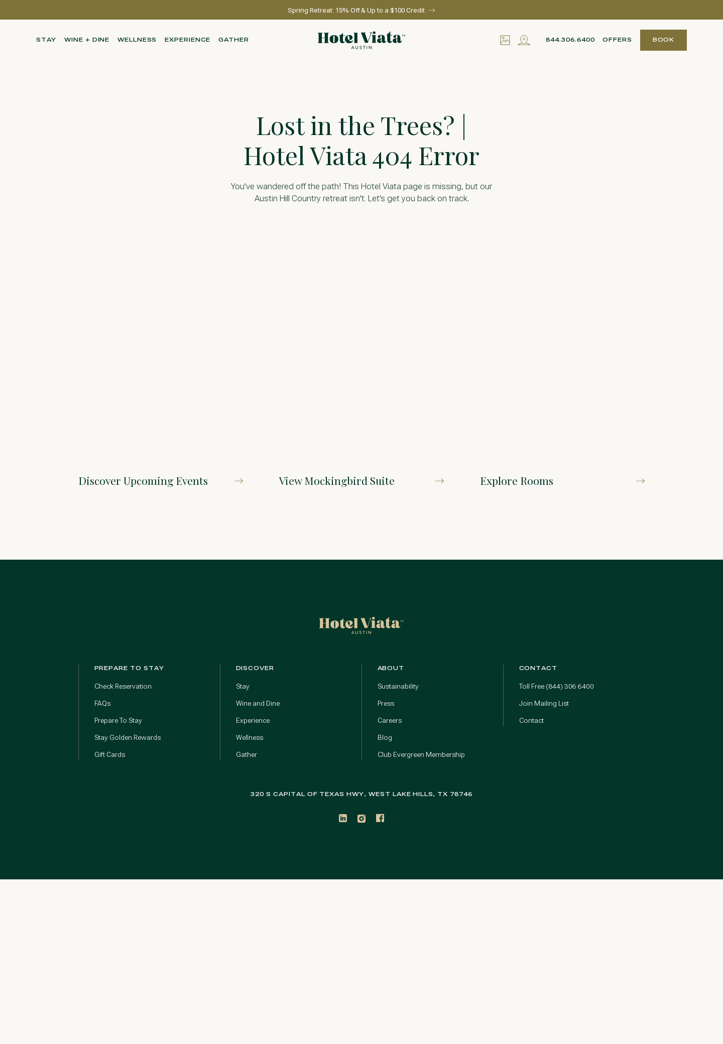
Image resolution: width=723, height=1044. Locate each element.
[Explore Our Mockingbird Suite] (361, 365)
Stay (46, 40)
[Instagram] (361, 818)
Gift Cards (109, 754)
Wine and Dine (258, 703)
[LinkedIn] (343, 818)
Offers (617, 40)
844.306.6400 (570, 39)
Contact (531, 720)
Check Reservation (123, 686)
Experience (187, 40)
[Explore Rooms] (562, 365)
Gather (233, 40)
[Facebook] (380, 818)
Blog (385, 737)
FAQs (102, 703)
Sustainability (398, 686)
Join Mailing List (544, 703)
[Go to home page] (361, 625)
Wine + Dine (86, 40)
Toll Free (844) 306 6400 (556, 686)
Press (386, 703)
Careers (390, 720)
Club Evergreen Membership (421, 754)
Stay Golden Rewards (127, 737)
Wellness (137, 40)
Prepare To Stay (118, 720)
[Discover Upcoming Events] (160, 365)
